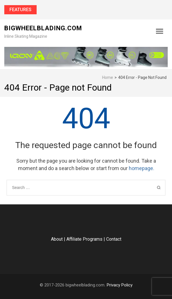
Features (20, 9)
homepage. (141, 168)
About (57, 239)
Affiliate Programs (84, 239)
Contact (113, 239)
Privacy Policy (120, 285)
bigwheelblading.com (43, 28)
